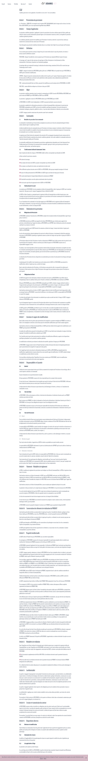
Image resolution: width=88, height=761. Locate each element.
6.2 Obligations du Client (27, 274)
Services (9, 4)
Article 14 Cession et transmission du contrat (32, 703)
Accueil (3, 4)
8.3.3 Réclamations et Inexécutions (26, 451)
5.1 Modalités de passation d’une (31, 120)
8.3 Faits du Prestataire (26, 413)
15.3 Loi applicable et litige (27, 743)
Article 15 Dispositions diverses (28, 721)
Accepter (41, 758)
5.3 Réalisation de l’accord (27, 186)
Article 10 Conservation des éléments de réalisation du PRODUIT (38, 508)
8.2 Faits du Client (25, 392)
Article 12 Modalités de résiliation (29, 642)
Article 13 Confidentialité (27, 670)
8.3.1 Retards (22, 416)
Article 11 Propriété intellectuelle (29, 533)
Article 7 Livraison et (26, 317)
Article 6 (21, 209)
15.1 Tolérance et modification (28, 724)
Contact (30, 4)
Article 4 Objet (24, 90)
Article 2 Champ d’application (28, 29)
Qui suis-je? (23, 4)
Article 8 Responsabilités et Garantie (30, 362)
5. (19, 150)
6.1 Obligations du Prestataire (28, 212)
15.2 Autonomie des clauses (27, 735)
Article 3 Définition (25, 48)
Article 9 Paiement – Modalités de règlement (33, 466)
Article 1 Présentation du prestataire (30, 20)
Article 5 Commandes (26, 116)
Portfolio (16, 4)
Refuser (45, 758)
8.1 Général (23, 366)
